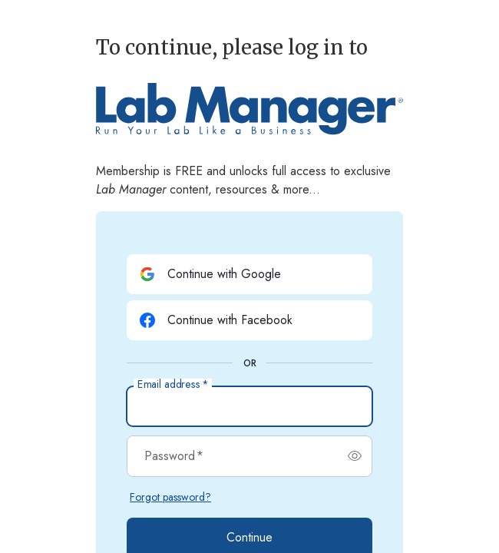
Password (173, 456)
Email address (172, 385)
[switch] (355, 456)
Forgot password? (170, 497)
